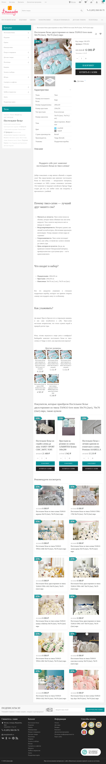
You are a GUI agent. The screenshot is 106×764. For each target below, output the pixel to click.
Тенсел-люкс (21, 129)
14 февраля (22, 126)
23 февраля (8, 132)
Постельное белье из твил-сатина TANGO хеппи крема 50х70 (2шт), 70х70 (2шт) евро (85, 548)
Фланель (6, 137)
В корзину (88, 65)
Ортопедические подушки (11, 126)
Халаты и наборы (9, 72)
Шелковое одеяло (14, 137)
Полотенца (93, 20)
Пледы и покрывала (62, 20)
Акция (5, 140)
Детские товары (79, 20)
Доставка (12, 2)
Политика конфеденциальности (64, 734)
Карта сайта (58, 736)
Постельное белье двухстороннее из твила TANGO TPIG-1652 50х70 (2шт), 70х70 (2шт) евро (51, 586)
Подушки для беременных (19, 143)
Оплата (4, 2)
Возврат (57, 727)
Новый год (18, 115)
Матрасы (6, 87)
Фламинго (6, 115)
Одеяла (33, 20)
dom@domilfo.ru (9, 734)
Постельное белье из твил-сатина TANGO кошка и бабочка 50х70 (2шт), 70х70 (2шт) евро (51, 623)
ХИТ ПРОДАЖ (8, 117)
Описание (38, 149)
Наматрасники (45, 20)
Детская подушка (9, 145)
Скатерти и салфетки (10, 82)
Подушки (23, 20)
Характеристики (41, 90)
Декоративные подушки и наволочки (14, 135)
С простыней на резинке (11, 129)
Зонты (6, 97)
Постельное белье (9, 20)
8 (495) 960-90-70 (96, 10)
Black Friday (23, 137)
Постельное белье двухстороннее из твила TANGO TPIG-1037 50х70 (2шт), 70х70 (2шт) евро (85, 623)
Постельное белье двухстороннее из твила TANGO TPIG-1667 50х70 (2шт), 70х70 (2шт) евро (85, 586)
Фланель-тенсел (12, 140)
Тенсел (12, 115)
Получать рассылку (95, 709)
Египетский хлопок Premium (12, 124)
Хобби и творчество (10, 92)
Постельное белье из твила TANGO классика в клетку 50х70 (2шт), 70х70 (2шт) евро (84, 661)
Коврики (6, 67)
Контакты (21, 2)
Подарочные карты (9, 102)
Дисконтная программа (34, 2)
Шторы (6, 77)
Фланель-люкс (17, 132)
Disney (20, 140)
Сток (10, 143)
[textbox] (52, 11)
